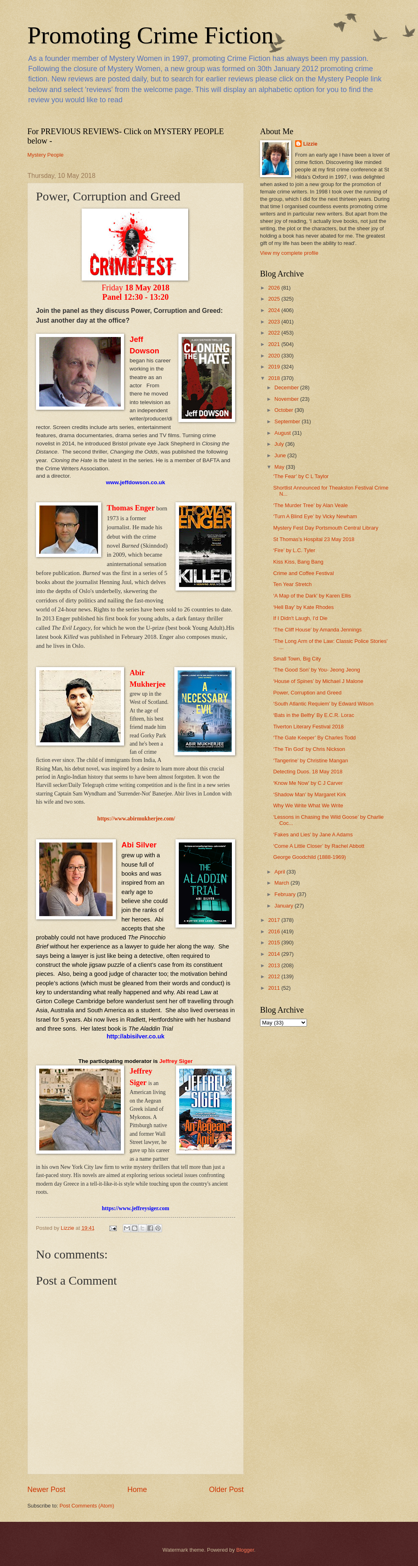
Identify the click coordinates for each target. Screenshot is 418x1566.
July (279, 444)
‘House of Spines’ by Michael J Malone (318, 681)
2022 (274, 333)
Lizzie (310, 144)
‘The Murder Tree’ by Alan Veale (310, 505)
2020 (274, 356)
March (282, 883)
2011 (274, 988)
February (285, 894)
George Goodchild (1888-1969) (309, 857)
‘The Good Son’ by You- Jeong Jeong (316, 670)
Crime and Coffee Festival (303, 573)
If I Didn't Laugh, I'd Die (300, 618)
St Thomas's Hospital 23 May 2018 (313, 539)
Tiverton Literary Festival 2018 (308, 726)
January (284, 906)
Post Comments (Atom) (87, 1506)
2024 (274, 310)
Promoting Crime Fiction (150, 35)
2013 (274, 965)
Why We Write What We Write (308, 805)
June (280, 455)
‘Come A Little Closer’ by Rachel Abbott (318, 846)
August (283, 433)
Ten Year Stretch (292, 584)
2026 (274, 288)
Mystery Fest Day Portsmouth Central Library (325, 528)
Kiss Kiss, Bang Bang (298, 562)
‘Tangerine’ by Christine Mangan (310, 760)
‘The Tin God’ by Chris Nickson (309, 749)
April (280, 872)
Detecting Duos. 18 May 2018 (307, 771)
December (287, 387)
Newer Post (46, 1489)
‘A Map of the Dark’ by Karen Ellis (312, 596)
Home (137, 1489)
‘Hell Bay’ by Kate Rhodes (303, 607)
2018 (274, 378)
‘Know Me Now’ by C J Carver (308, 783)
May (280, 467)
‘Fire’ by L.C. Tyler (294, 550)
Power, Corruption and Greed (307, 693)
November (287, 399)
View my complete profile (289, 253)
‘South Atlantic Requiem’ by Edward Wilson (323, 704)
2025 (274, 299)
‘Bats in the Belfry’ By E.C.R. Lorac (313, 715)
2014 (274, 954)
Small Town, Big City (297, 659)
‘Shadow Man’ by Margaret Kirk (309, 794)
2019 (274, 367)
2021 (274, 344)
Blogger (245, 1550)
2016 (274, 931)
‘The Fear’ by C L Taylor (301, 476)
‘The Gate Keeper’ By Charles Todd (314, 738)
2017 (274, 920)
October (284, 410)
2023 (274, 322)
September (288, 421)
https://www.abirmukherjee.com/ (136, 819)
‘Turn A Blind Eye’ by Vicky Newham (315, 516)
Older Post (226, 1489)
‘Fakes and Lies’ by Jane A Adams (313, 834)
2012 (274, 976)
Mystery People (45, 155)
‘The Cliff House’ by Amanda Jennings (317, 630)
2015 (274, 942)
